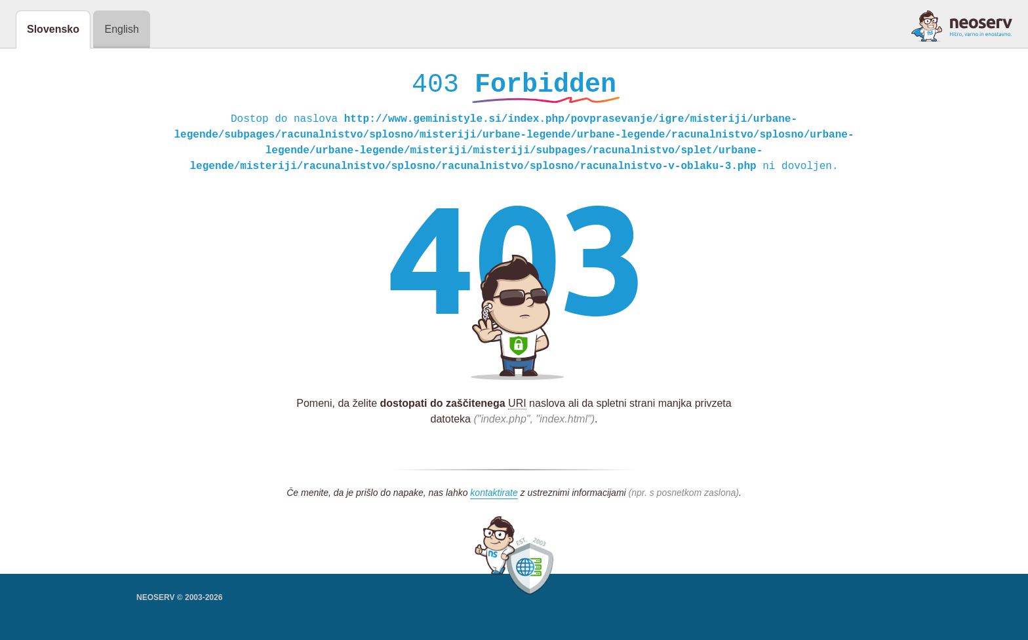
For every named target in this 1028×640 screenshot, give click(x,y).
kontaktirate (493, 496)
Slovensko (53, 29)
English (121, 29)
